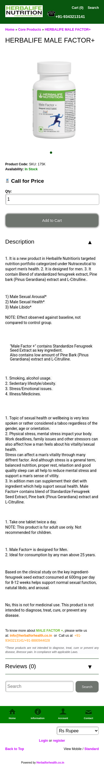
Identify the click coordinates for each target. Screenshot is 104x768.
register (59, 741)
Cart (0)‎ (77, 8)
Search (93, 8)
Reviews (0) (20, 666)
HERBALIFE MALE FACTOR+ (67, 30)
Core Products (29, 30)
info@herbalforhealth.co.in (31, 636)
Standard (91, 749)
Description (19, 241)
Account (63, 718)
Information (38, 718)
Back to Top (14, 749)
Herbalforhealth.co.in (50, 762)
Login (43, 741)
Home (9, 30)
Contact (88, 718)
